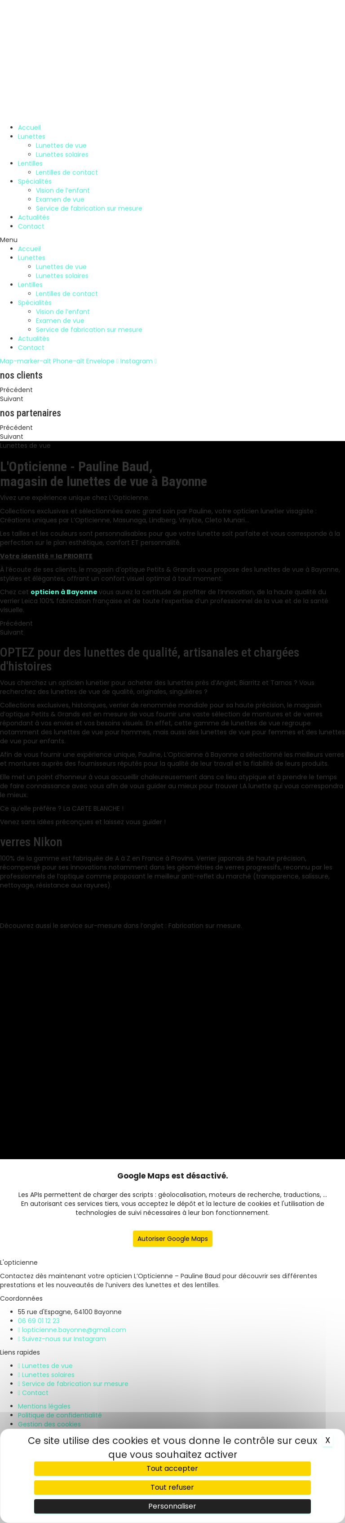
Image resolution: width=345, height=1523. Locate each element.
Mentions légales (44, 1406)
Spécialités (35, 181)
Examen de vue (60, 199)
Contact (31, 226)
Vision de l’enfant (63, 190)
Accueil (29, 127)
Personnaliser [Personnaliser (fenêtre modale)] (172, 1506)
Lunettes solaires (62, 154)
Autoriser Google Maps (172, 1238)
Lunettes (31, 136)
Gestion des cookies (49, 1424)
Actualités (33, 217)
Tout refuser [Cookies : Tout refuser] (172, 1487)
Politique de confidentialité (60, 1415)
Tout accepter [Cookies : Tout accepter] (172, 1468)
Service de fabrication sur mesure (89, 208)
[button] (172, 239)
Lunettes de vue (61, 145)
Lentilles (30, 163)
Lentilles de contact (67, 172)
